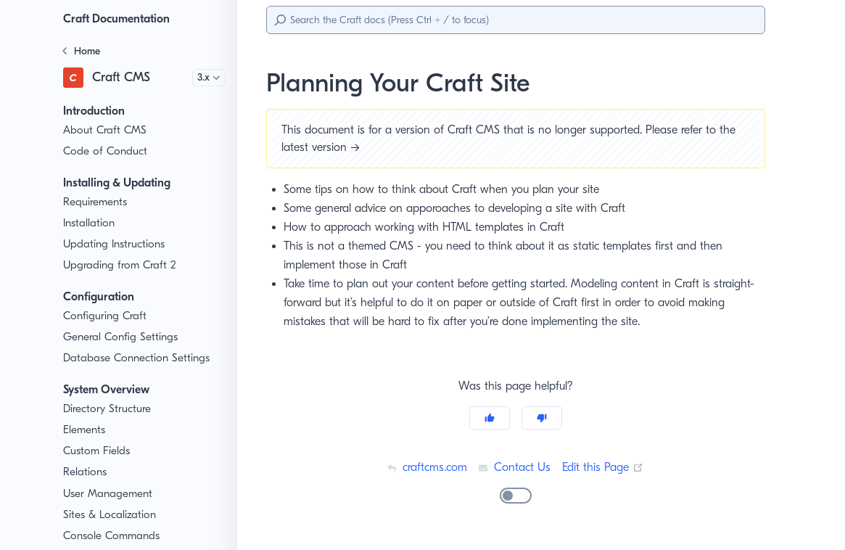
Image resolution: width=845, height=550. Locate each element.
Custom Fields (98, 451)
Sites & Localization (111, 515)
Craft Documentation (120, 18)
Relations (86, 472)
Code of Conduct (104, 151)
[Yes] (489, 418)
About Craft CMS (105, 130)
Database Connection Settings (137, 358)
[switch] (516, 496)
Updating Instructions (115, 244)
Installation (89, 223)
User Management (108, 494)
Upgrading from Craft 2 (119, 265)
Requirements (97, 202)
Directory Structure (109, 409)
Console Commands (113, 536)
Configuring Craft (105, 316)
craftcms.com (425, 467)
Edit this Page (605, 467)
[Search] (515, 20)
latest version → (323, 147)
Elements (86, 430)
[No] (542, 418)
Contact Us (514, 467)
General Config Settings (121, 337)
